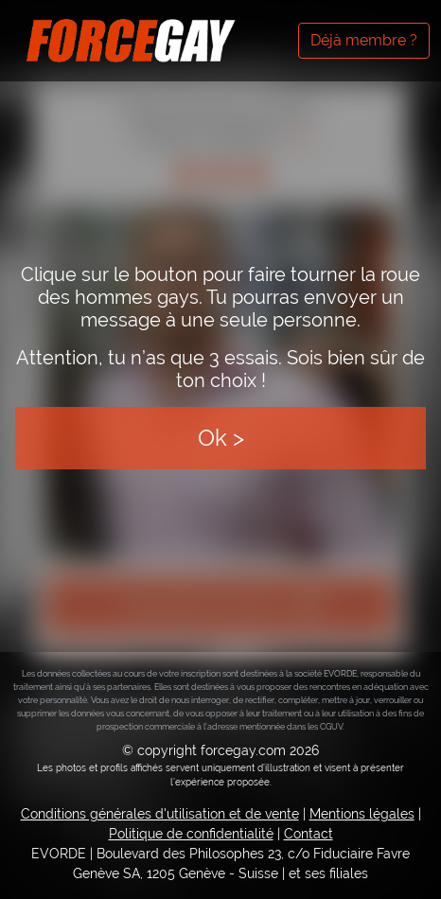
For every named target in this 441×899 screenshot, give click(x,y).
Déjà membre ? (363, 40)
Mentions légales (362, 813)
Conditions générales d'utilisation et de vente (160, 813)
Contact (308, 833)
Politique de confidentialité (191, 833)
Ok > (221, 437)
